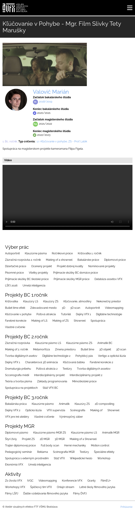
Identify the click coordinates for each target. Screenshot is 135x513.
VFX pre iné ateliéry (17, 416)
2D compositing (104, 403)
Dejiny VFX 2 (12, 410)
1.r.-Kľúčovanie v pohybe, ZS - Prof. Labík (62, 141)
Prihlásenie (126, 507)
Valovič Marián (51, 92)
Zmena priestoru (65, 349)
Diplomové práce (115, 259)
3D (63, 307)
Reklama (42, 451)
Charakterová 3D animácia (41, 362)
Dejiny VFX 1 (83, 314)
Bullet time (87, 349)
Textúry (67, 368)
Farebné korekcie (15, 320)
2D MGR (45, 439)
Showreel (80, 320)
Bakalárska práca (16, 403)
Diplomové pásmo (16, 432)
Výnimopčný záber (71, 416)
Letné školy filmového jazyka (97, 487)
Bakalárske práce (88, 259)
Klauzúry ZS (50, 301)
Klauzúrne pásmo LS (48, 343)
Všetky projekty (38, 272)
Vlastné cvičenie (15, 327)
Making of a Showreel (83, 439)
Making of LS (39, 320)
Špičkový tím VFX (41, 487)
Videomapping (114, 307)
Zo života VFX (13, 480)
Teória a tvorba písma (18, 381)
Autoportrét (12, 253)
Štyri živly (11, 439)
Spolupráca (98, 320)
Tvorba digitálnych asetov (21, 355)
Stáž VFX (59, 458)
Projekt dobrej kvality (70, 266)
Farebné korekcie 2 (101, 362)
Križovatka (11, 301)
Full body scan (50, 445)
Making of (96, 410)
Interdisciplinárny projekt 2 (86, 375)
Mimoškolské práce (84, 381)
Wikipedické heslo (81, 458)
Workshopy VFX (15, 487)
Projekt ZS (28, 439)
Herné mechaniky (75, 445)
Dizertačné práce (15, 266)
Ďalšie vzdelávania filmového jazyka (45, 493)
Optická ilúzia (33, 410)
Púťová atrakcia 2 (47, 368)
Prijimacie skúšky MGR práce (71, 279)
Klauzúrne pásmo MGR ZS (49, 432)
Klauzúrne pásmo (43, 403)
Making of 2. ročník (16, 349)
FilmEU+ (106, 480)
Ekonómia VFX (14, 464)
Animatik (64, 403)
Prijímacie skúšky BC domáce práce (75, 272)
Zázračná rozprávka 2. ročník (23, 259)
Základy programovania (52, 381)
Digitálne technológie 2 (56, 355)
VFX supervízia (56, 410)
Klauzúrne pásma (36, 253)
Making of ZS (60, 320)
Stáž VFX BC (50, 387)
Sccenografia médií (17, 375)
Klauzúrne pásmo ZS (79, 343)
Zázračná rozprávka (17, 343)
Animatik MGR (110, 432)
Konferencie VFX (72, 480)
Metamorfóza (41, 349)
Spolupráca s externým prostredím (27, 458)
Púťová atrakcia (46, 314)
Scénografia (77, 410)
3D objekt (105, 349)
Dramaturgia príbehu (18, 368)
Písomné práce (14, 272)
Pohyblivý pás (84, 355)
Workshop (103, 458)
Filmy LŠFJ (11, 493)
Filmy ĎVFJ (80, 493)
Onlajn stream (65, 487)
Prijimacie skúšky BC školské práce (27, 279)
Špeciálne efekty (104, 451)
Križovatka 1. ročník (89, 253)
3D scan (75, 307)
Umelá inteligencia (34, 285)
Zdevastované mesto (43, 307)
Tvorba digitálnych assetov (94, 368)
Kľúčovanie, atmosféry (77, 301)
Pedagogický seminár (18, 451)
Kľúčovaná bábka (74, 362)
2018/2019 (45, 101)
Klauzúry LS (30, 301)
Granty (91, 480)
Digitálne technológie (109, 314)
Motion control (100, 445)
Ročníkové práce (62, 253)
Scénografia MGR (64, 451)
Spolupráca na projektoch (21, 387)
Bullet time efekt (15, 307)
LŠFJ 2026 (11, 285)
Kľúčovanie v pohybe (18, 314)
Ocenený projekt (41, 266)
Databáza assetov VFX (108, 279)
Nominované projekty (101, 266)
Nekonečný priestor (109, 301)
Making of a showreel (59, 259)
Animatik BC (104, 343)
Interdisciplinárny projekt (49, 375)
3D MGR (60, 439)
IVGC (30, 480)
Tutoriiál (66, 314)
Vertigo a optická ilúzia (112, 355)
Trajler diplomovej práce (20, 445)
